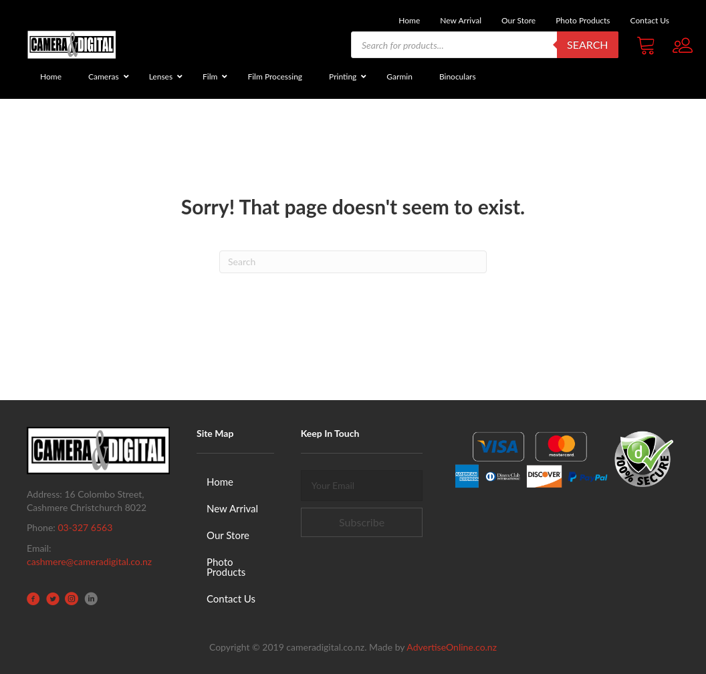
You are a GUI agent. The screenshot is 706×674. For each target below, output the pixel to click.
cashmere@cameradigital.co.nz (89, 561)
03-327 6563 (84, 527)
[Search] (353, 261)
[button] (362, 522)
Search (587, 44)
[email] (362, 485)
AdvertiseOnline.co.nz (451, 647)
